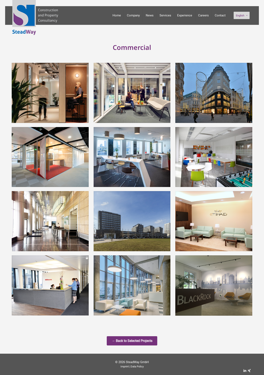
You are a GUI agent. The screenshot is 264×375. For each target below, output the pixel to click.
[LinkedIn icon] (244, 371)
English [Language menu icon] (242, 15)
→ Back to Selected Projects (132, 341)
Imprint (125, 366)
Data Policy (137, 366)
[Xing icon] (249, 371)
